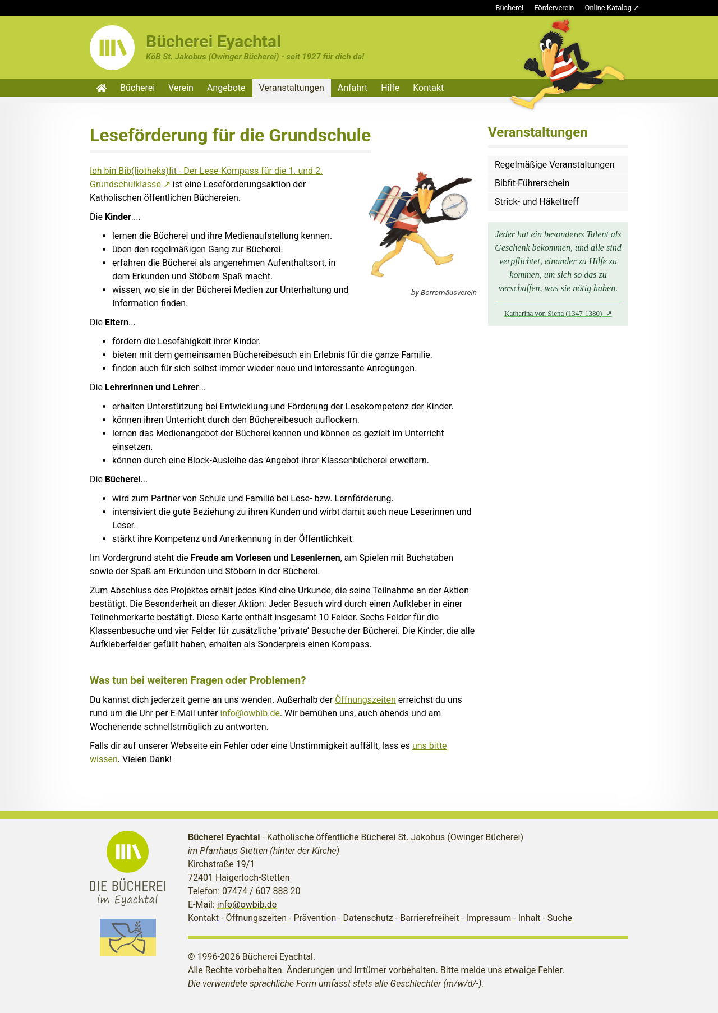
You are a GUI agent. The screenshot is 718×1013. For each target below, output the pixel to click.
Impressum (489, 918)
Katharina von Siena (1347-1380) (554, 313)
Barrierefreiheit (429, 918)
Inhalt (529, 918)
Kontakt (428, 87)
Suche (559, 918)
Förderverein (554, 7)
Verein (181, 87)
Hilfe (390, 87)
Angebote (226, 87)
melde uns (482, 970)
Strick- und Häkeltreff (537, 201)
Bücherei (510, 7)
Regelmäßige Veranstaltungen (555, 164)
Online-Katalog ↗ (612, 7)
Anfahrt (352, 87)
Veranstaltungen (291, 87)
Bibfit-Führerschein (532, 183)
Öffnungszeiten (365, 699)
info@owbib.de (250, 713)
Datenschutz (368, 918)
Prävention (314, 918)
